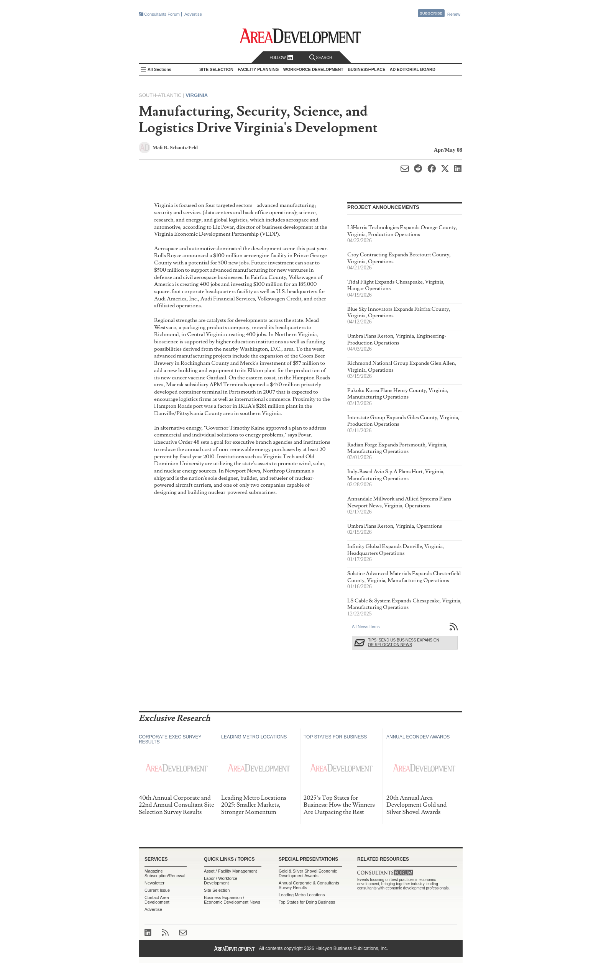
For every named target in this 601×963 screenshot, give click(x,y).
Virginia (197, 95)
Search (320, 57)
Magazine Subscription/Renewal (165, 873)
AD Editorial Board (412, 69)
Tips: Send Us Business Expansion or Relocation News (403, 642)
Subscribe (431, 13)
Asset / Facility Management (230, 871)
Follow (281, 57)
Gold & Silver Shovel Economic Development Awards (308, 873)
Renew (453, 14)
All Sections (159, 69)
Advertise (193, 14)
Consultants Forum (162, 14)
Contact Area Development (157, 899)
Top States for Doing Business (307, 902)
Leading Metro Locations (302, 894)
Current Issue (157, 890)
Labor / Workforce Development (220, 880)
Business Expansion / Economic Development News (232, 899)
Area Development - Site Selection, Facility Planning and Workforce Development (300, 35)
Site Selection (217, 890)
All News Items (366, 626)
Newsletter (154, 883)
